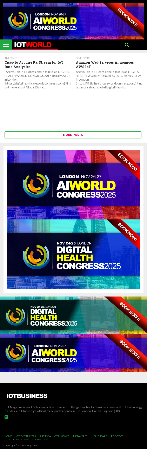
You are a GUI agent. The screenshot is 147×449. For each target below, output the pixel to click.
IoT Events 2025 (26, 436)
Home (8, 436)
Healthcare (99, 436)
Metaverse (80, 436)
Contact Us (40, 439)
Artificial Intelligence (54, 436)
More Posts (73, 134)
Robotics (117, 436)
